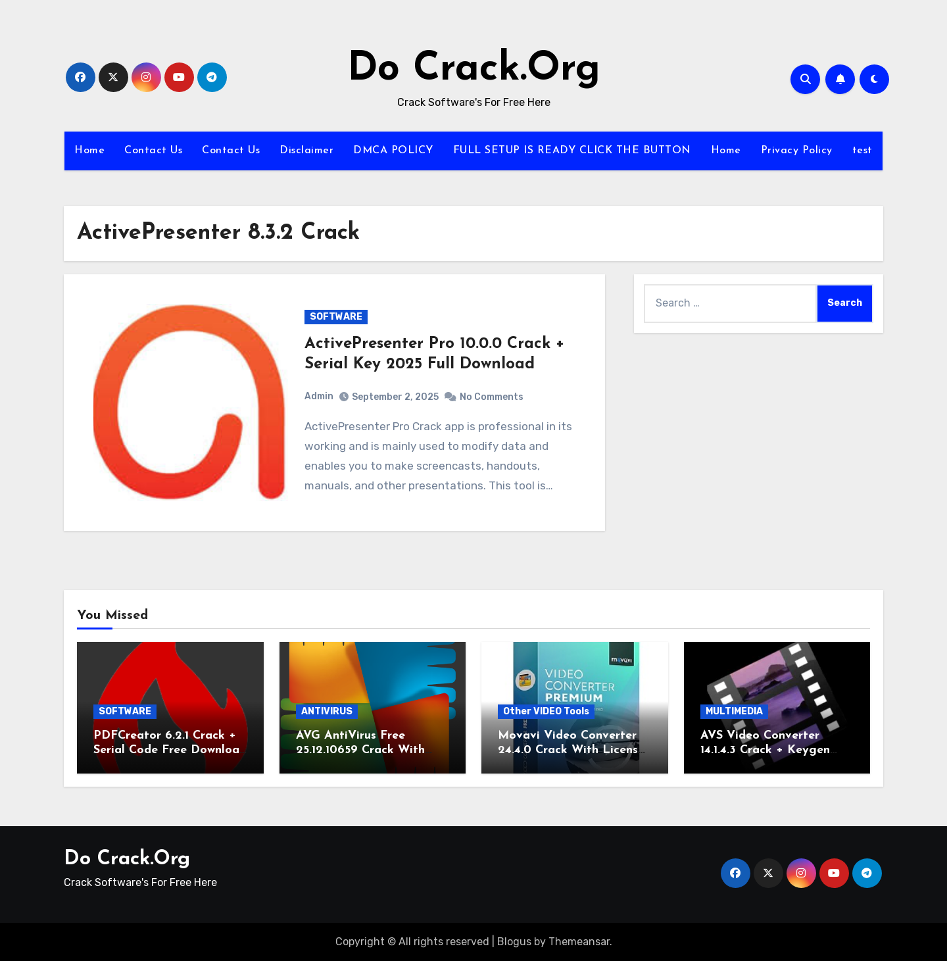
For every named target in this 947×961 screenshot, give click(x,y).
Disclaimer (306, 150)
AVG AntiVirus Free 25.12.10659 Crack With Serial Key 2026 (360, 749)
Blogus (514, 941)
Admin (318, 396)
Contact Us (153, 150)
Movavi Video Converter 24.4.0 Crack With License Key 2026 (571, 749)
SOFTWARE (336, 316)
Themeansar (579, 941)
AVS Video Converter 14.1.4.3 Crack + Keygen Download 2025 (765, 749)
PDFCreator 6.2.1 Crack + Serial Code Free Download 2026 (170, 749)
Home (89, 150)
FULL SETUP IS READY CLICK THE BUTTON (572, 150)
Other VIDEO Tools (546, 711)
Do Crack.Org (473, 69)
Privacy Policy (797, 150)
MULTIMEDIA (734, 711)
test (862, 150)
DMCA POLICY (393, 150)
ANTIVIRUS (326, 711)
